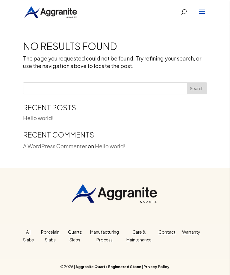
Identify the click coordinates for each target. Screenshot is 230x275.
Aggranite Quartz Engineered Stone (108, 267)
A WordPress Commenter (55, 146)
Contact (166, 232)
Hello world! (38, 117)
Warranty (191, 232)
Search (197, 88)
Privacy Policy (156, 267)
